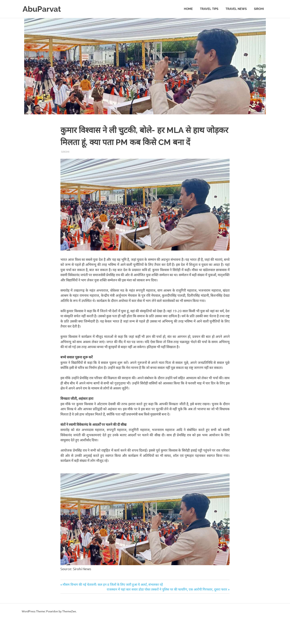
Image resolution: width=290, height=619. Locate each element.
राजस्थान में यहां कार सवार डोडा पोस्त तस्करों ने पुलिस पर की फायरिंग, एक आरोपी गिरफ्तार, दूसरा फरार (167, 589)
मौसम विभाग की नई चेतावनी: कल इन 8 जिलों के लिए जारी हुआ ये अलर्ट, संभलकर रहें (112, 584)
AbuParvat (42, 9)
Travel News (236, 9)
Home (188, 9)
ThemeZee (69, 611)
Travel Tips (209, 9)
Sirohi (259, 9)
